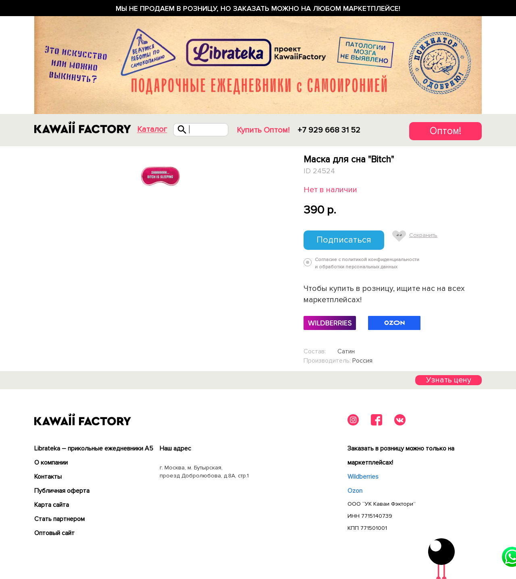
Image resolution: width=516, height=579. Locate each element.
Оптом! (445, 131)
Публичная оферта (61, 491)
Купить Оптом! (263, 130)
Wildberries (363, 477)
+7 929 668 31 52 (329, 130)
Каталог (152, 129)
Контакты (48, 477)
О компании (51, 463)
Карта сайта (51, 505)
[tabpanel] (160, 176)
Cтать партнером (59, 519)
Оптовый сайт (54, 533)
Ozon (354, 491)
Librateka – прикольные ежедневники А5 (93, 448)
